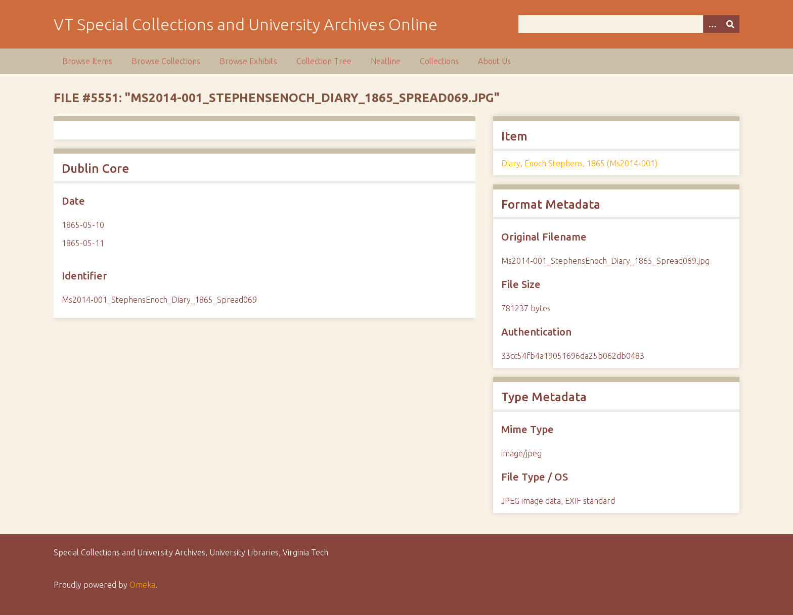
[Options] (712, 24)
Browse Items (87, 61)
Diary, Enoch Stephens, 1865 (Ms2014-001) (579, 163)
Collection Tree (323, 61)
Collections (439, 61)
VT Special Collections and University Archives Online (245, 24)
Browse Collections (165, 61)
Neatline (386, 61)
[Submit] (730, 24)
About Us (494, 61)
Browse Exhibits (248, 61)
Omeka (142, 584)
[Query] (628, 24)
